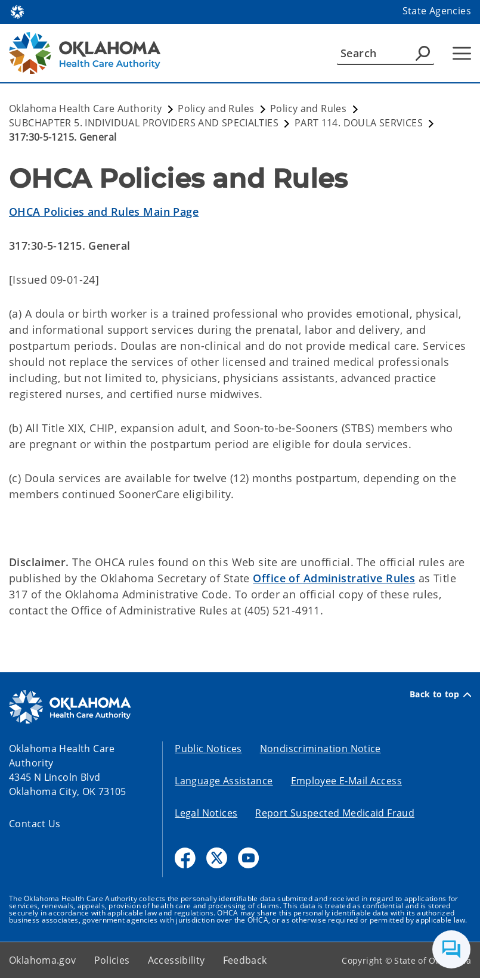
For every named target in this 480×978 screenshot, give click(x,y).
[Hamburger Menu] (462, 53)
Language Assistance (223, 780)
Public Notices (208, 748)
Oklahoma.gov (42, 960)
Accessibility (176, 960)
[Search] (385, 53)
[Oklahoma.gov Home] (17, 11)
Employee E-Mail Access (346, 780)
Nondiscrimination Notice (320, 748)
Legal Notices (206, 812)
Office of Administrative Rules (334, 578)
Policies (112, 960)
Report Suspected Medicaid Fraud (334, 812)
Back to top (440, 694)
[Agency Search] (423, 53)
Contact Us (35, 823)
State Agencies (436, 10)
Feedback (245, 960)
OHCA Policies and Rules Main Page (104, 211)
